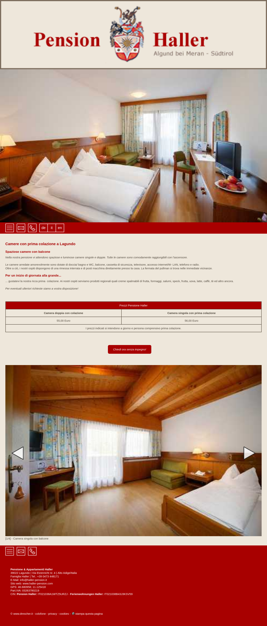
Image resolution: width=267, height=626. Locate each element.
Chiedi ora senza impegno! (129, 349)
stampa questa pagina (87, 613)
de (44, 228)
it (52, 228)
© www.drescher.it (21, 613)
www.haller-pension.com (38, 583)
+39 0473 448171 (48, 576)
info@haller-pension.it (33, 579)
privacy (52, 613)
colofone (40, 613)
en (60, 228)
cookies (64, 613)
